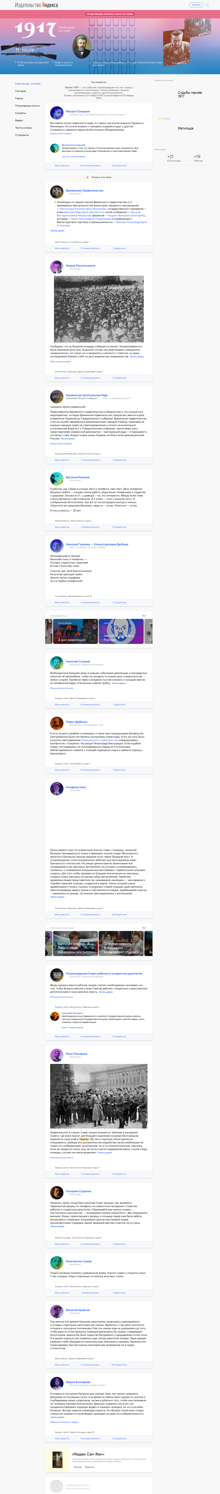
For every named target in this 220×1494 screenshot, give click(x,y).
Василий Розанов (78, 477)
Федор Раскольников (80, 265)
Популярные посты (27, 105)
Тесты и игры (23, 127)
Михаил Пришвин (78, 111)
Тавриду (84, 1139)
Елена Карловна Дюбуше (111, 544)
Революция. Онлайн (27, 83)
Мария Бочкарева (78, 1382)
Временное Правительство (84, 190)
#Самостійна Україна (61, 133)
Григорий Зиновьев (72, 1013)
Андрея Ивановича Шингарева (126, 215)
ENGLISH (196, 5)
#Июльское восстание (61, 688)
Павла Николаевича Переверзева (91, 219)
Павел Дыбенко (76, 721)
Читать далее (57, 231)
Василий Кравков (78, 1310)
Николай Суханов (78, 661)
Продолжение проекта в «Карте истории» (110, 14)
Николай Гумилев (78, 544)
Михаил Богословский (73, 145)
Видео (19, 120)
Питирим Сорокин (78, 1191)
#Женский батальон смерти (64, 1422)
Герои (19, 98)
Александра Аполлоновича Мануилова (83, 209)
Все (144, 616)
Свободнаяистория (66, 29)
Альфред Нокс (76, 787)
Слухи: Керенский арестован (146, 62)
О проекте (21, 135)
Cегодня (20, 91)
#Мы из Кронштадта (60, 361)
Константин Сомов (79, 1261)
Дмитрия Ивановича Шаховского (84, 212)
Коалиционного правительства (99, 740)
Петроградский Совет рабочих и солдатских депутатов (104, 973)
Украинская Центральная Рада (87, 395)
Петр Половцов (76, 1053)
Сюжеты (20, 113)
